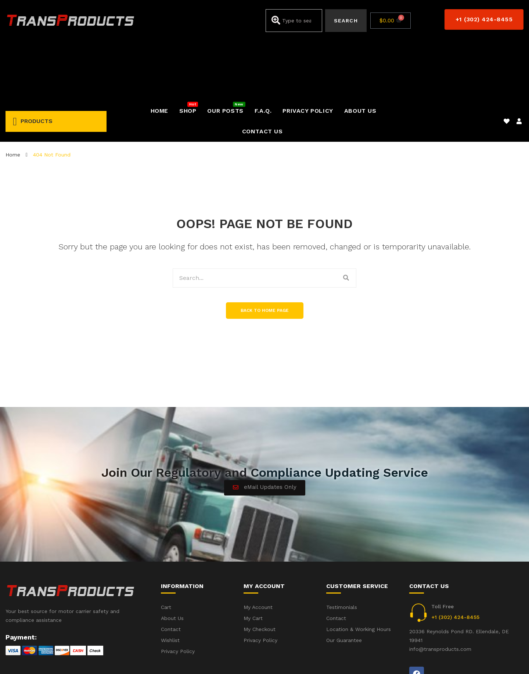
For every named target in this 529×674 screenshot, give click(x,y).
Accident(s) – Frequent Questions (436, 659)
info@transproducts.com (440, 587)
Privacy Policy (506, 659)
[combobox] (294, 20)
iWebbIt (61, 659)
